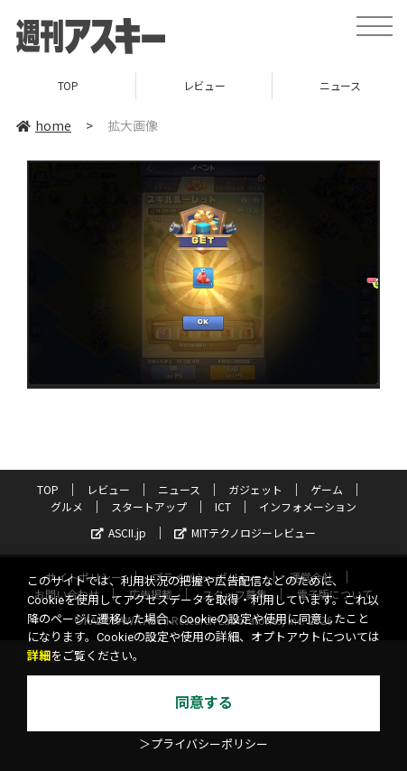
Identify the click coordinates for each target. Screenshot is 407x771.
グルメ (67, 506)
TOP (68, 85)
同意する (204, 702)
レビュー (204, 85)
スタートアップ (149, 506)
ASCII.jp (118, 532)
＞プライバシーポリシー (203, 744)
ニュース (179, 489)
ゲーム (326, 489)
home (43, 125)
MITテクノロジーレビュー (245, 532)
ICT (223, 506)
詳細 (39, 656)
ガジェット (255, 489)
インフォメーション (307, 506)
